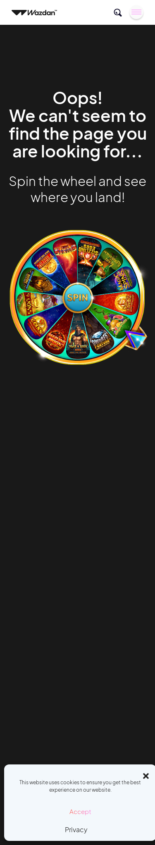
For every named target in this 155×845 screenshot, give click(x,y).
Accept (80, 811)
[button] (146, 775)
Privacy (76, 829)
